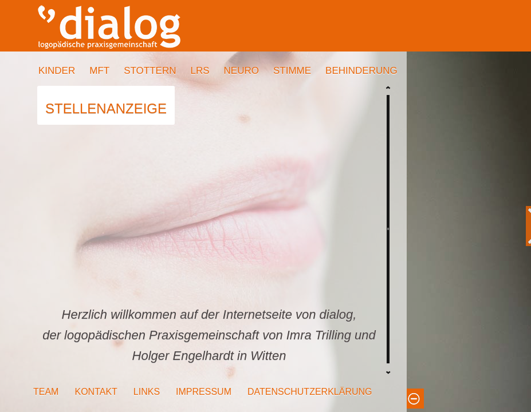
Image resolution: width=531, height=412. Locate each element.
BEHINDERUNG (361, 70)
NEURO (241, 70)
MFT (99, 70)
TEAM (45, 392)
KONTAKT (95, 392)
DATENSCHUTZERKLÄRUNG (309, 392)
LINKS (146, 392)
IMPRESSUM (203, 392)
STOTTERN (150, 70)
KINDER (56, 70)
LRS (199, 70)
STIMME (292, 70)
